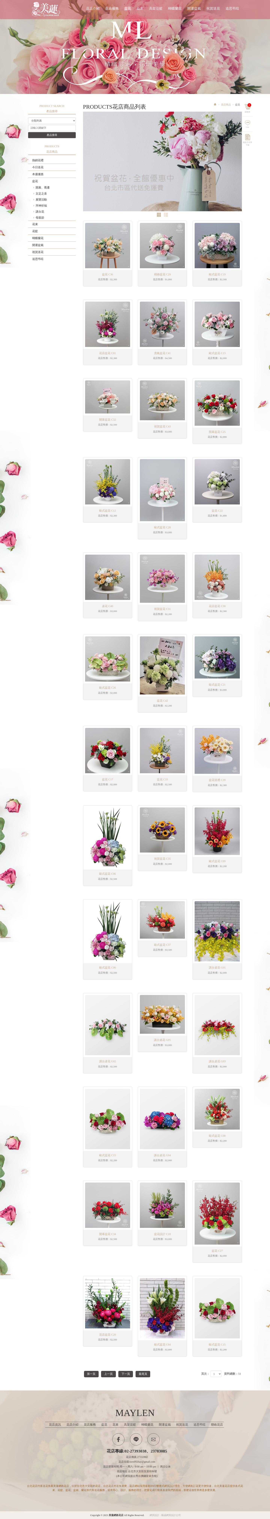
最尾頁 (149, 1373)
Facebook (118, 1439)
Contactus (153, 1439)
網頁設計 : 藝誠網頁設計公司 (165, 1515)
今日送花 (38, 167)
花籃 (35, 231)
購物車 (250, 106)
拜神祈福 (41, 205)
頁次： (205, 1373)
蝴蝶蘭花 (38, 238)
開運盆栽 (38, 245)
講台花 (40, 211)
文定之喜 (41, 193)
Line (249, 125)
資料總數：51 (232, 1373)
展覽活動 (41, 199)
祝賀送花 (38, 252)
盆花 (35, 181)
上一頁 (111, 1373)
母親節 (40, 217)
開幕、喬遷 (43, 187)
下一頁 (130, 1373)
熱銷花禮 (38, 160)
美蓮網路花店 (47, 9)
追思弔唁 (38, 258)
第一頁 (92, 1373)
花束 (35, 224)
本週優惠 (38, 174)
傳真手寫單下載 (249, 141)
